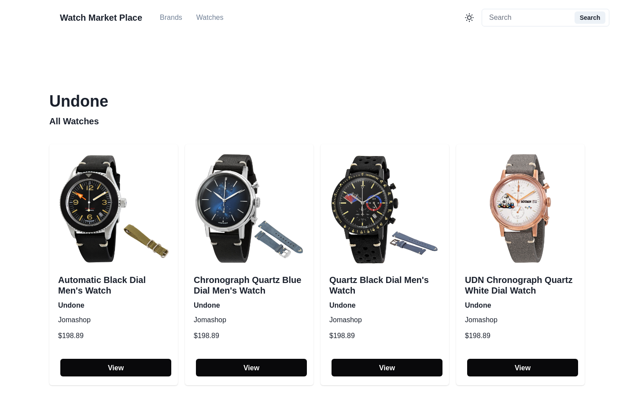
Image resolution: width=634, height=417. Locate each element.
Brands (171, 17)
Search (590, 17)
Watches (210, 17)
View (116, 368)
